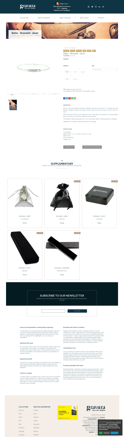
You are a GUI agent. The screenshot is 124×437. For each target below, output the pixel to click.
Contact (101, 18)
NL (99, 7)
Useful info (84, 18)
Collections (23, 406)
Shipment (36, 427)
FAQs (35, 413)
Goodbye (21, 434)
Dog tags (21, 430)
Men (20, 413)
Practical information (42, 406)
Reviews (36, 416)
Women (78, 51)
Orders (36, 420)
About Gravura (65, 18)
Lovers (73, 51)
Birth (94, 51)
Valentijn (66, 51)
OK (101, 433)
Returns (36, 430)
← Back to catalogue (69, 48)
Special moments (44, 18)
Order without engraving (92, 147)
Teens (89, 51)
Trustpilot (66, 10)
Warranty (36, 434)
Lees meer (114, 433)
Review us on (58, 10)
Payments (36, 423)
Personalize (69, 147)
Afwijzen (106, 433)
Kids (84, 51)
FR (103, 7)
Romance (21, 427)
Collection (24, 18)
